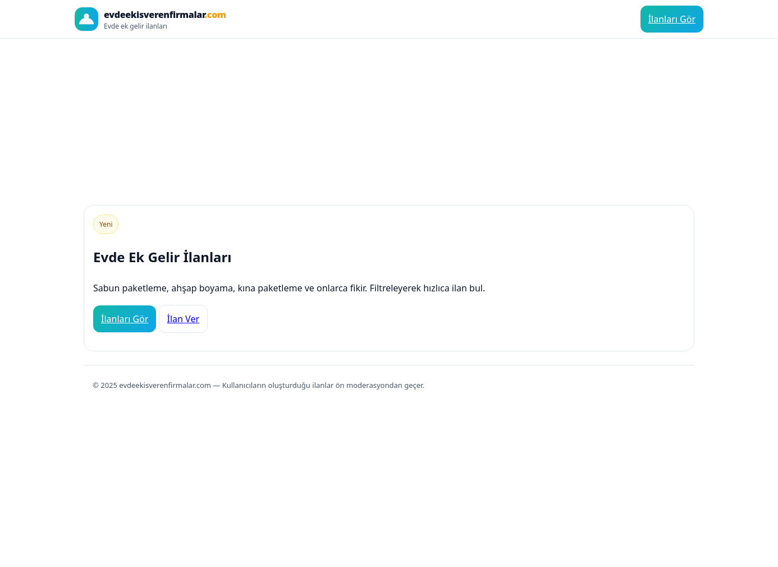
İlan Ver (183, 319)
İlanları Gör (671, 19)
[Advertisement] (389, 117)
